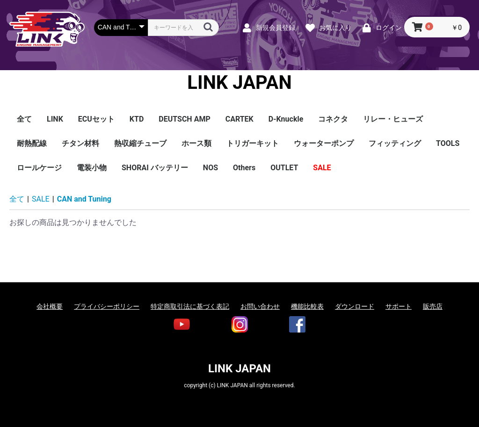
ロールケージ (39, 167)
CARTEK (239, 119)
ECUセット (96, 119)
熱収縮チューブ (140, 143)
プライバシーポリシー (106, 306)
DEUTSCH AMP (184, 119)
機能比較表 (307, 306)
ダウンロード (354, 306)
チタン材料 (80, 143)
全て (24, 119)
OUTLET (284, 167)
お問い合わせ (260, 306)
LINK (55, 119)
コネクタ (333, 119)
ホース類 (196, 143)
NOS (210, 167)
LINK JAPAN (239, 82)
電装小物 (92, 167)
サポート (398, 306)
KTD (137, 119)
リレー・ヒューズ (393, 119)
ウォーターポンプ (324, 143)
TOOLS (447, 143)
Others (244, 167)
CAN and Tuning (84, 199)
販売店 (433, 306)
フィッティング (395, 143)
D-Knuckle (286, 119)
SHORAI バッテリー (155, 167)
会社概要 (49, 306)
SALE (322, 167)
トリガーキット (252, 143)
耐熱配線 (32, 143)
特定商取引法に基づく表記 (190, 306)
